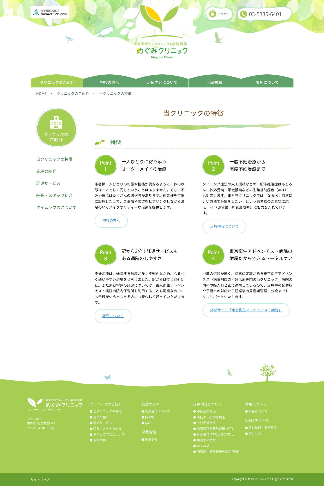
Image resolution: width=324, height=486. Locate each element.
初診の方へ (109, 82)
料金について (258, 411)
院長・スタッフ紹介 (54, 195)
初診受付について (157, 411)
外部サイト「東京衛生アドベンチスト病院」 (246, 310)
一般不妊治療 (206, 423)
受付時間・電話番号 (263, 428)
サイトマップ (40, 479)
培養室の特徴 (206, 440)
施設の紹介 (46, 171)
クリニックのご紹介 (57, 82)
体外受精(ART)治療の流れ (215, 434)
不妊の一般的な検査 (211, 417)
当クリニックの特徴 (54, 159)
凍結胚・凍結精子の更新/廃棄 (218, 451)
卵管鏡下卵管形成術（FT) (215, 428)
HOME (41, 93)
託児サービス (48, 183)
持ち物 (149, 417)
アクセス (223, 14)
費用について (267, 82)
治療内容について (162, 82)
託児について (113, 315)
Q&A (148, 423)
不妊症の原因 (206, 411)
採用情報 (151, 439)
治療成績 (214, 82)
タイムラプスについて (56, 207)
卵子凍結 (203, 446)
